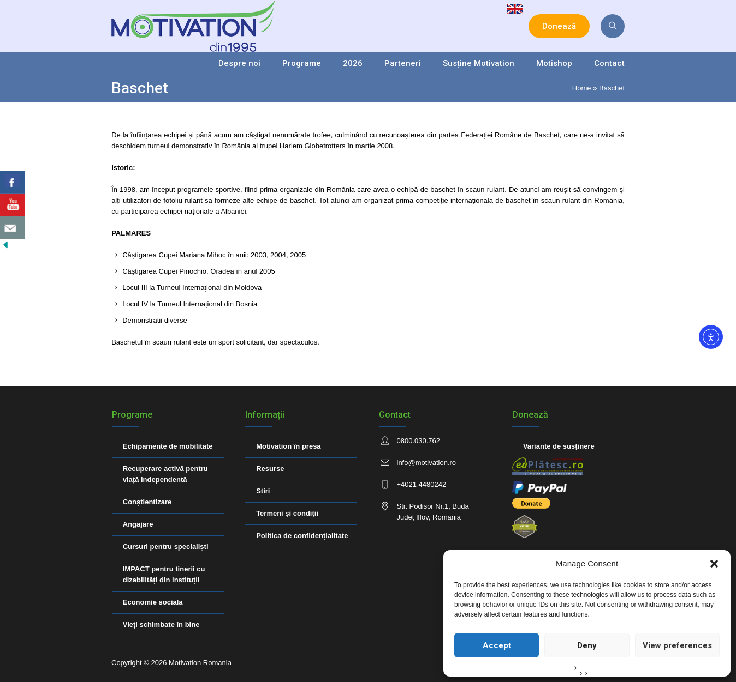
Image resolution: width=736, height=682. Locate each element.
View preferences (677, 645)
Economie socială (153, 602)
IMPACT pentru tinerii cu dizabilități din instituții (164, 574)
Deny (587, 645)
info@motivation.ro (426, 462)
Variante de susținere (559, 446)
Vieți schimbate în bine (161, 624)
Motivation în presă (288, 446)
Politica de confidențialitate (302, 536)
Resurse (270, 468)
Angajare (138, 524)
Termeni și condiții (287, 513)
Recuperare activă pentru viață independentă (165, 474)
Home (581, 88)
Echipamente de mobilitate (168, 446)
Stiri (263, 491)
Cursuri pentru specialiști (166, 546)
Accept (497, 645)
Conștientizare (147, 502)
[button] (714, 563)
